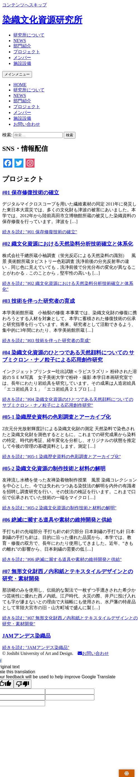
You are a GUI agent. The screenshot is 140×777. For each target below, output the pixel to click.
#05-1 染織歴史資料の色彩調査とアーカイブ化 (56, 417)
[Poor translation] (22, 684)
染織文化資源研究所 (42, 20)
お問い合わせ (26, 124)
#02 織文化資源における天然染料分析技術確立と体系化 (67, 244)
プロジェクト (26, 51)
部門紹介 (22, 45)
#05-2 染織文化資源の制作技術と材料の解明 (53, 468)
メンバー (22, 57)
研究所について (29, 35)
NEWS (19, 40)
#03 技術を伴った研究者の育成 (38, 301)
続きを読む (39, 231)
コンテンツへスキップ (24, 5)
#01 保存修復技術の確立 (30, 192)
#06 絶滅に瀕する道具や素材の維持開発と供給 (57, 520)
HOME (19, 84)
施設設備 (22, 63)
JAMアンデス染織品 (26, 636)
